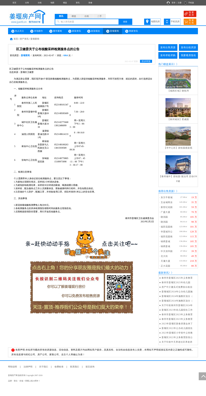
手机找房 (175, 21)
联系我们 (74, 367)
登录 (173, 3)
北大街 (164, 256)
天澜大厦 (165, 261)
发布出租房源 (188, 47)
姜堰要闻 (112, 31)
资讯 (78, 3)
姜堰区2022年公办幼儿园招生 (177, 328)
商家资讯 (131, 31)
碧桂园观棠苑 (185, 148)
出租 (40, 3)
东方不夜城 (167, 197)
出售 (27, 3)
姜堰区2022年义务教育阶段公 (177, 337)
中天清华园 (167, 251)
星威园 (185, 119)
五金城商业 (167, 202)
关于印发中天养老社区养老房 (177, 342)
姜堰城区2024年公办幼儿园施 (177, 291)
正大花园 (165, 266)
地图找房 (155, 21)
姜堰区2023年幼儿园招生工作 (177, 310)
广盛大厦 (165, 212)
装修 (90, 3)
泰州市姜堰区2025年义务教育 (177, 278)
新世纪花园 (167, 207)
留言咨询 (90, 367)
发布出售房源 (167, 47)
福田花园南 (167, 227)
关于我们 (43, 367)
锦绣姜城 (165, 241)
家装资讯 (74, 31)
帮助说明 (12, 367)
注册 (179, 3)
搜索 (125, 22)
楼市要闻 (55, 31)
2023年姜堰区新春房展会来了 (177, 323)
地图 (52, 3)
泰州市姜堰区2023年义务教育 (177, 314)
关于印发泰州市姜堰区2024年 (177, 305)
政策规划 (93, 31)
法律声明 (28, 367)
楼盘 (65, 3)
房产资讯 (24, 39)
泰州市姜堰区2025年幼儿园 (176, 282)
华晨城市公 (167, 232)
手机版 (191, 3)
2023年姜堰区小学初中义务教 (177, 333)
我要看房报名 (188, 55)
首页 (14, 3)
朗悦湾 (185, 91)
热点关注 (17, 31)
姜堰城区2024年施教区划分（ (177, 296)
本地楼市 (36, 31)
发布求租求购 (167, 55)
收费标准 (59, 367)
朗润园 (164, 217)
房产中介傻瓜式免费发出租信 (177, 287)
